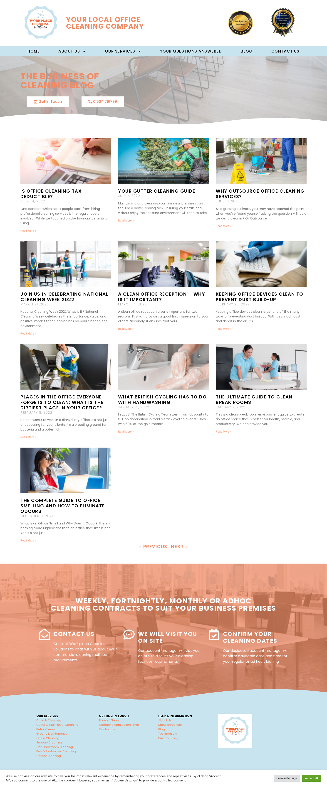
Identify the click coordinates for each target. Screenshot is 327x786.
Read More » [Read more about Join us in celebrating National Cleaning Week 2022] (28, 333)
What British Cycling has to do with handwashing (162, 400)
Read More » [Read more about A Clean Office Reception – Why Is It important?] (126, 328)
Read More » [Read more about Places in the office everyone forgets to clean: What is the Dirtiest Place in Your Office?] (28, 437)
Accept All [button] (312, 778)
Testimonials (167, 733)
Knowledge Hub (170, 725)
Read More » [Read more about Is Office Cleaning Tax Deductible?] (28, 230)
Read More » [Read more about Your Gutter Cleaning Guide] (126, 220)
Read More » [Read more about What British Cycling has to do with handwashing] (126, 431)
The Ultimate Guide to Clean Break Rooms (254, 400)
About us (72, 51)
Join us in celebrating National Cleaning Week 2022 (64, 297)
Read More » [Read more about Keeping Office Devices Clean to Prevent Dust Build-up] (223, 328)
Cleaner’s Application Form (119, 725)
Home (33, 51)
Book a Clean (109, 720)
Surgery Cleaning (49, 742)
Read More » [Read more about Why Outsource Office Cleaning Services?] (223, 226)
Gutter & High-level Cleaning (57, 725)
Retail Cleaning (47, 729)
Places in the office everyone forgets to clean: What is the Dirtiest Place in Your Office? (62, 402)
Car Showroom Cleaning (54, 747)
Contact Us (285, 51)
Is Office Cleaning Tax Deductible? (51, 194)
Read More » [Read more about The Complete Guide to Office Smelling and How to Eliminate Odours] (28, 540)
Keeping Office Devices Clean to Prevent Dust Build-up (259, 297)
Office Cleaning (47, 738)
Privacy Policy (168, 738)
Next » (179, 546)
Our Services (123, 51)
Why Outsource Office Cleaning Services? (260, 194)
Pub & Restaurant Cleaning (56, 751)
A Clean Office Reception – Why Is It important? (161, 297)
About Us (164, 720)
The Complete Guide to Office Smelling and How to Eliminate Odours (62, 505)
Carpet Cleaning (48, 756)
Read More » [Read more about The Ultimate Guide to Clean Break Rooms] (223, 431)
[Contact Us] (44, 634)
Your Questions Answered (191, 51)
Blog (247, 51)
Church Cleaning (48, 720)
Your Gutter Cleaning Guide (156, 191)
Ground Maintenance (52, 733)
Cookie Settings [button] (286, 778)
